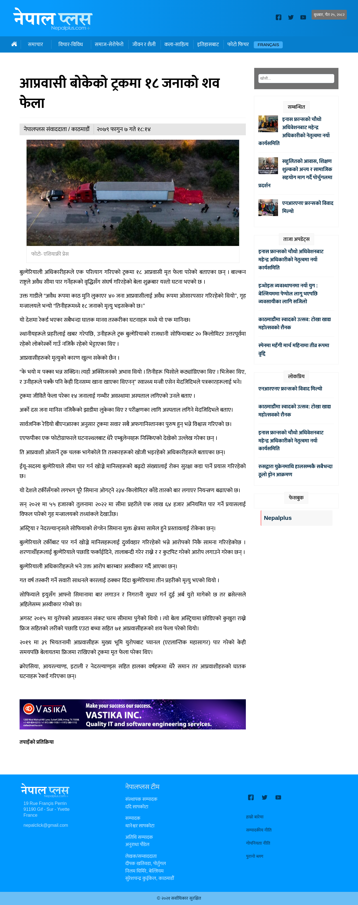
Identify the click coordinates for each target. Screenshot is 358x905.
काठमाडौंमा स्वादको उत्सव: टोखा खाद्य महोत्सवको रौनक (294, 323)
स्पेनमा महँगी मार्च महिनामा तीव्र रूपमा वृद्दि (293, 349)
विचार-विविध (70, 44)
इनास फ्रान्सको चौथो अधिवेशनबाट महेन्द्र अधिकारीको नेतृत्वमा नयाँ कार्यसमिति (294, 131)
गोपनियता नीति (258, 843)
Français (268, 44)
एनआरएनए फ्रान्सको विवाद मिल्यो (307, 207)
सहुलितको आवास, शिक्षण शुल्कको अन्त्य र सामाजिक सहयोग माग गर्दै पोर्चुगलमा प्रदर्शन (295, 173)
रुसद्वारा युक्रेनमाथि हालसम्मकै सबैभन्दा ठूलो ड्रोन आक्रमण (295, 470)
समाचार (35, 44)
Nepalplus (278, 518)
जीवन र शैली (144, 44)
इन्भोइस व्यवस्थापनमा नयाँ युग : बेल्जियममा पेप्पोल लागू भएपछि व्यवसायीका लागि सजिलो (288, 293)
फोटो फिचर (238, 44)
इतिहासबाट (208, 44)
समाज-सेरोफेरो (109, 44)
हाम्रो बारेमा (254, 817)
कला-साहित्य (176, 44)
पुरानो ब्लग (254, 856)
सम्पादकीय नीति (259, 830)
